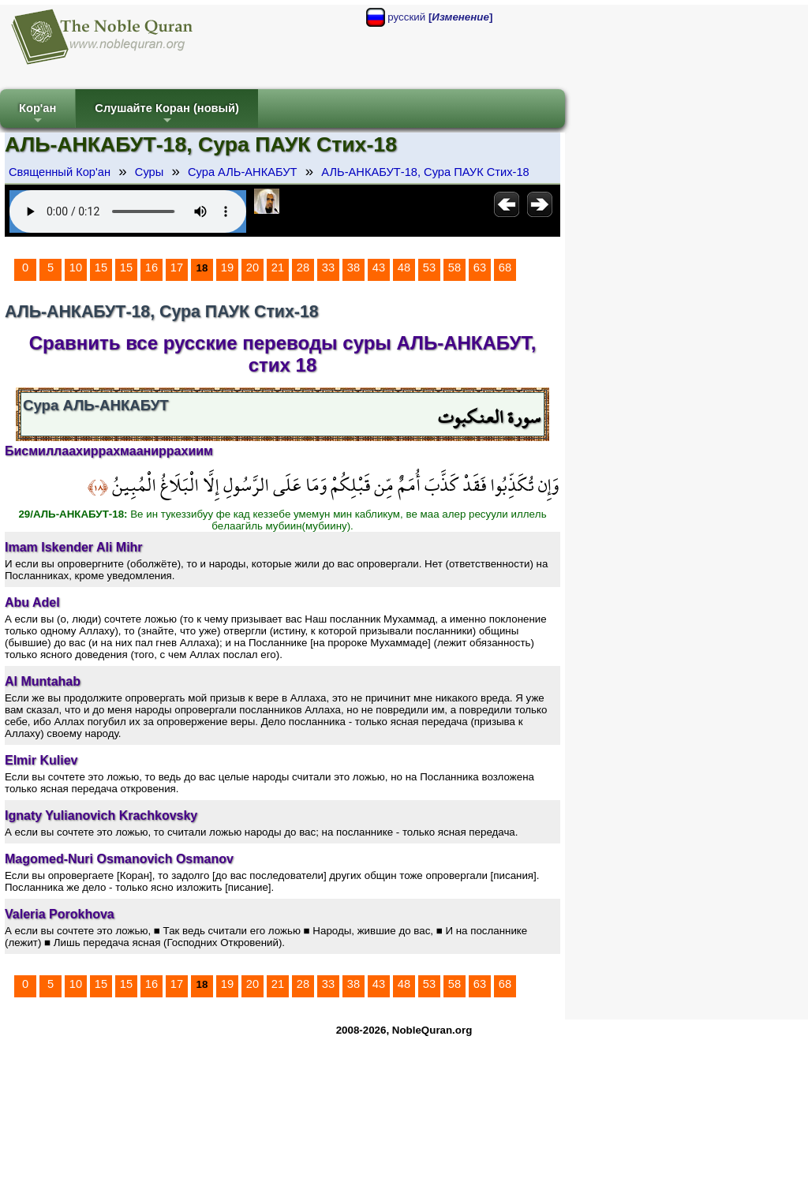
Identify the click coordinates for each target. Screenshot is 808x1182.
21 (277, 267)
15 (101, 267)
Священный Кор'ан (59, 172)
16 (151, 267)
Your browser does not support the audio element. (127, 211)
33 (328, 267)
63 (479, 267)
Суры (149, 172)
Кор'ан (37, 115)
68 (505, 267)
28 (303, 267)
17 (176, 267)
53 (429, 267)
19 (227, 267)
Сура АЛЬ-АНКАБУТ (242, 172)
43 (378, 267)
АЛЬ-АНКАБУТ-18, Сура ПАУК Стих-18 (425, 172)
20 (252, 267)
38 (353, 267)
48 (404, 267)
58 (454, 267)
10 (75, 267)
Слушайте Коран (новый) (167, 115)
